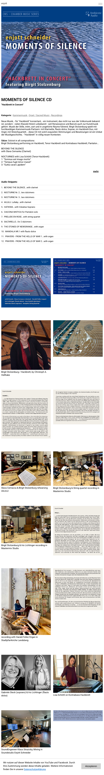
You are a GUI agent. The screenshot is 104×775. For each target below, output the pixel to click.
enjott (4, 3)
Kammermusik (20, 115)
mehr (96, 171)
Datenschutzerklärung (35, 769)
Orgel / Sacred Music (39, 115)
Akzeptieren (91, 766)
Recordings (56, 115)
